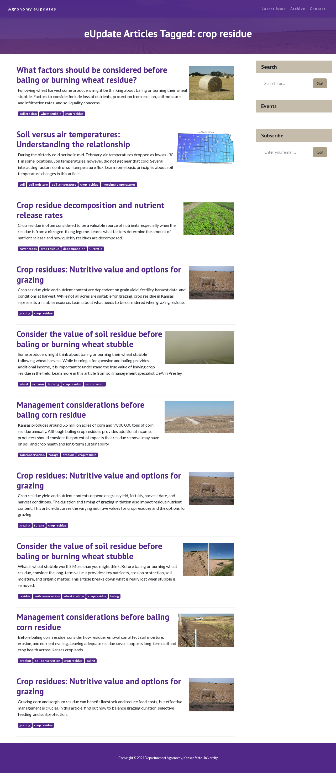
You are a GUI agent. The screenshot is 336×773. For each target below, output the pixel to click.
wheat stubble (51, 114)
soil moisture (38, 184)
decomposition (74, 249)
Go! (320, 83)
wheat (23, 384)
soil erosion (28, 114)
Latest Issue (274, 9)
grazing (24, 313)
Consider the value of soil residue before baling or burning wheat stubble (89, 338)
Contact (318, 9)
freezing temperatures (118, 184)
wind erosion (94, 384)
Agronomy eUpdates (32, 8)
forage (54, 455)
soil (22, 184)
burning (53, 384)
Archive (298, 9)
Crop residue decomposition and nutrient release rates (90, 210)
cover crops (28, 249)
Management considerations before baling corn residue (80, 409)
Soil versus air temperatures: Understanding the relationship (73, 139)
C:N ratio (95, 249)
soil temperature (64, 184)
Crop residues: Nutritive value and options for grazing (99, 274)
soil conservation (32, 455)
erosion (38, 384)
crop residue (74, 114)
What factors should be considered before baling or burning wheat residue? (92, 74)
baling (114, 596)
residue (24, 596)
